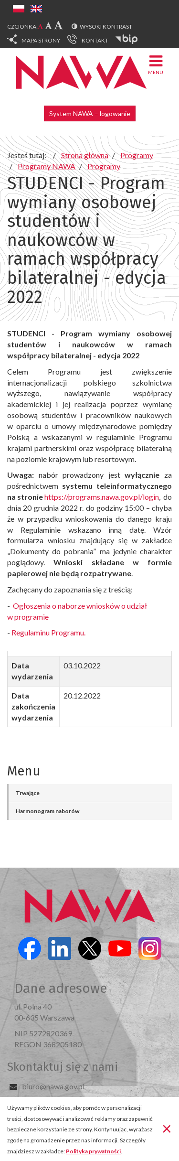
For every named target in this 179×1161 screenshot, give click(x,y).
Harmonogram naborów (47, 811)
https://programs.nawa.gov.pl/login (101, 496)
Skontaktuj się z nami (62, 1067)
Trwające (28, 792)
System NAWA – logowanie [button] (89, 113)
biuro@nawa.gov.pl (53, 1086)
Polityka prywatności (93, 1151)
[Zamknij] (167, 1128)
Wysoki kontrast (106, 26)
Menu (155, 64)
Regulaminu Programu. (48, 632)
